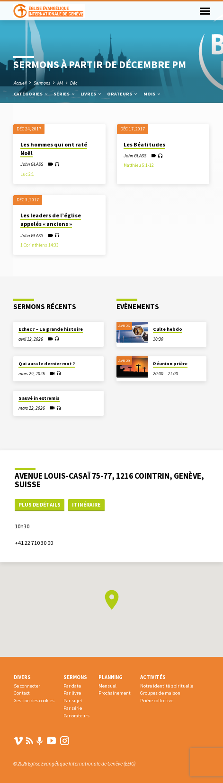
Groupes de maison (160, 693)
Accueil (20, 83)
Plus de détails (39, 504)
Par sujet (72, 700)
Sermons (42, 83)
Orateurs (122, 94)
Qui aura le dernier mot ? (46, 364)
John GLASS (31, 164)
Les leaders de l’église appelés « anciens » (50, 219)
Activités (153, 677)
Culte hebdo (167, 329)
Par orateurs (76, 716)
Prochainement (114, 693)
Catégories (31, 94)
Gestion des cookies (34, 700)
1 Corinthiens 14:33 (39, 245)
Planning (110, 677)
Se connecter (27, 686)
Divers (22, 677)
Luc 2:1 (27, 174)
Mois (152, 94)
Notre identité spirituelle (166, 686)
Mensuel (107, 686)
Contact (22, 693)
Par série (72, 708)
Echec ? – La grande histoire (50, 329)
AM (60, 83)
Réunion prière (170, 364)
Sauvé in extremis (39, 398)
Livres (91, 94)
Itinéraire (86, 504)
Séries (65, 94)
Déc (73, 83)
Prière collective (156, 700)
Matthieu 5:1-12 (139, 165)
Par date (72, 686)
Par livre (72, 693)
